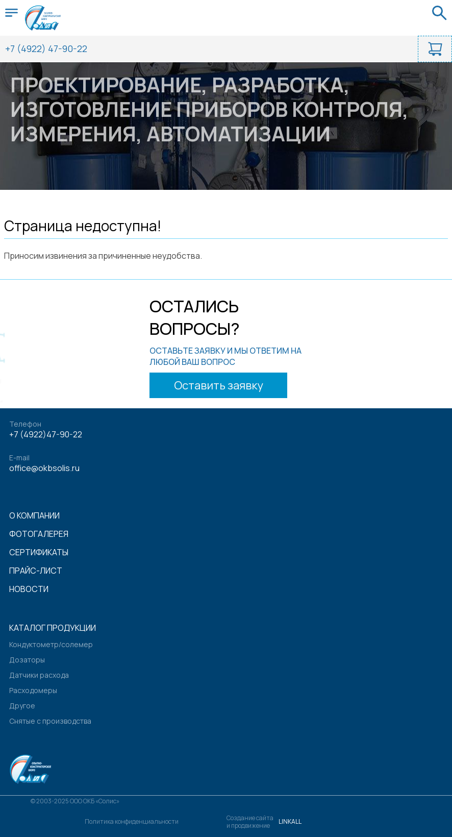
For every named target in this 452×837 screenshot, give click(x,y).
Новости (28, 589)
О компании (34, 515)
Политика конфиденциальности (132, 821)
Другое (22, 705)
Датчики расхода (39, 675)
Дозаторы (27, 659)
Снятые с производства (50, 721)
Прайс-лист (35, 570)
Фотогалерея (38, 533)
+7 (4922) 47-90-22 (46, 48)
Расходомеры (33, 690)
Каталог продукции (52, 627)
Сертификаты (38, 552)
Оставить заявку (218, 385)
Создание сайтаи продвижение (250, 821)
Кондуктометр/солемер (51, 644)
